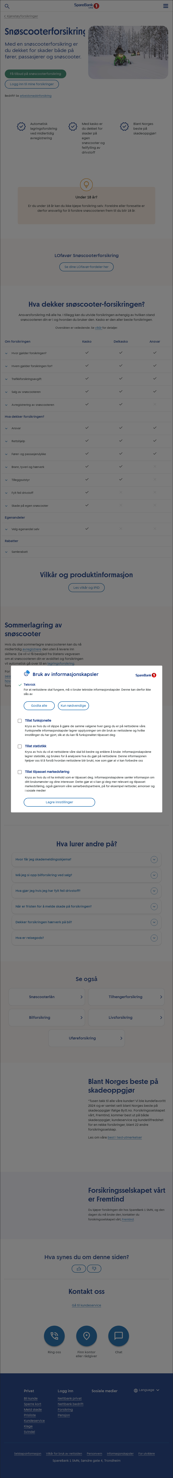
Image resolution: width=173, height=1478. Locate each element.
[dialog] (86, 739)
